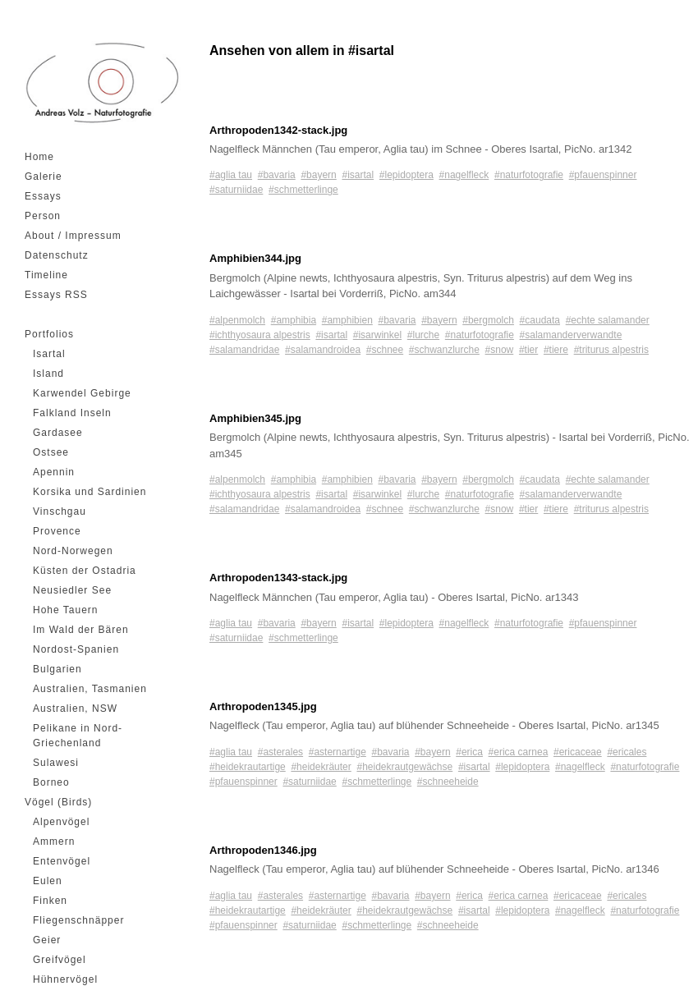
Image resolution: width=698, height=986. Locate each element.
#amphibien (347, 320)
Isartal (49, 354)
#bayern (318, 175)
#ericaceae (577, 752)
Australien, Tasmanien (90, 689)
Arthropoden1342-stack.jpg (278, 130)
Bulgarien (57, 669)
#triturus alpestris (611, 349)
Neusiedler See (72, 590)
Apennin (54, 472)
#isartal (358, 175)
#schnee (384, 349)
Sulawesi (56, 762)
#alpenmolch (237, 320)
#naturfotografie (528, 175)
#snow (499, 349)
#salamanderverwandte (571, 335)
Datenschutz (57, 255)
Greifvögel (59, 959)
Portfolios (49, 334)
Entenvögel (61, 861)
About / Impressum (73, 235)
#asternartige (337, 752)
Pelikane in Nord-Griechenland (77, 735)
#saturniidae (236, 189)
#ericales (626, 752)
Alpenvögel (61, 822)
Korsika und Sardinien (89, 492)
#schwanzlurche (444, 349)
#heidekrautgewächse (404, 767)
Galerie (43, 176)
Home (39, 157)
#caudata (540, 320)
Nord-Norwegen (73, 551)
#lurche (423, 335)
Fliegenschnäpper (78, 920)
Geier (47, 940)
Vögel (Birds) (58, 802)
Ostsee (51, 452)
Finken (50, 900)
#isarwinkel (377, 335)
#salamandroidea (322, 349)
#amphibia (293, 320)
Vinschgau (59, 511)
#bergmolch (488, 320)
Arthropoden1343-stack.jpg (278, 577)
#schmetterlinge (303, 189)
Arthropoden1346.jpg (263, 850)
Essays (43, 196)
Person (43, 216)
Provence (57, 531)
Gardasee (58, 432)
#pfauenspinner (603, 175)
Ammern (54, 841)
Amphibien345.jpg (255, 418)
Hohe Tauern (66, 610)
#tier (528, 349)
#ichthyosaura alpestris (259, 335)
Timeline (46, 275)
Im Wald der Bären (81, 629)
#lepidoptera (406, 175)
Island (48, 373)
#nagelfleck (464, 175)
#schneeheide (448, 781)
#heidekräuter (321, 767)
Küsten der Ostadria (84, 570)
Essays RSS (56, 294)
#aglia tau (230, 175)
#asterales (280, 752)
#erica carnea (519, 752)
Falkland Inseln (72, 413)
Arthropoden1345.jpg (263, 706)
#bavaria (277, 175)
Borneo (51, 782)
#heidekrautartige (247, 767)
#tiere (556, 349)
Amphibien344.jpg (255, 258)
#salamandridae (244, 349)
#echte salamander (608, 320)
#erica (469, 752)
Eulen (47, 881)
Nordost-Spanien (76, 649)
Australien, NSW (75, 708)
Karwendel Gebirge (82, 393)
